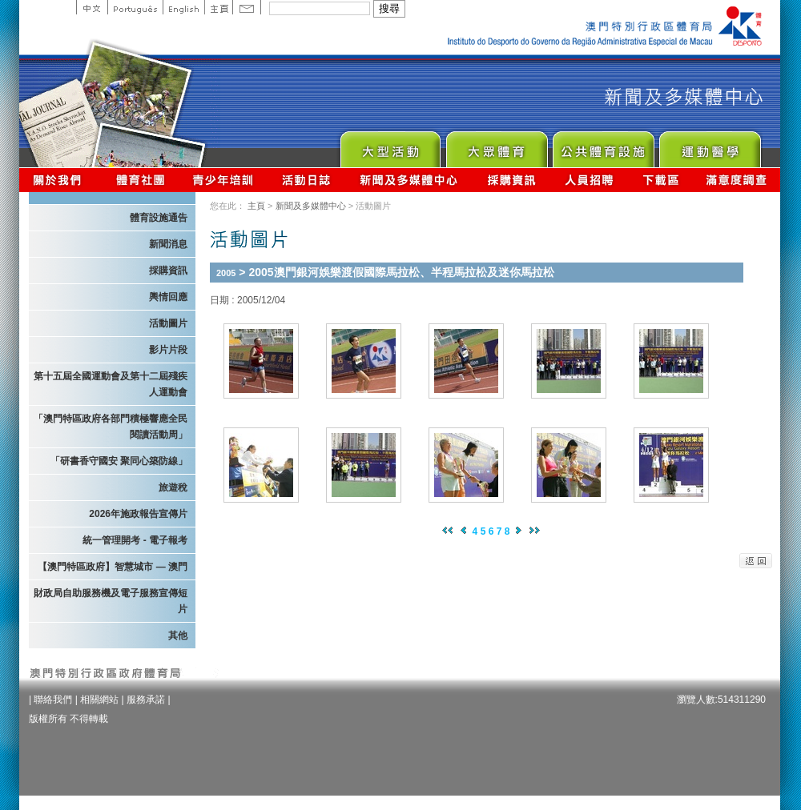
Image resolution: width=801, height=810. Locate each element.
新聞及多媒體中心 (409, 179)
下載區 (660, 179)
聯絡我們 (53, 699)
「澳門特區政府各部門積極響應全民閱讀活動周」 (110, 426)
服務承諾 (146, 699)
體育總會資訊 (140, 179)
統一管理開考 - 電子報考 (135, 540)
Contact (246, 7)
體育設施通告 (158, 217)
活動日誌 (307, 179)
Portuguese (135, 7)
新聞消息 (168, 244)
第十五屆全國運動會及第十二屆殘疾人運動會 (110, 384)
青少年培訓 (223, 179)
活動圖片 (168, 323)
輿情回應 (168, 297)
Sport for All (496, 145)
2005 (225, 273)
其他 (177, 635)
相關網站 (99, 699)
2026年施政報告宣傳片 (138, 513)
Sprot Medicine (709, 145)
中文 (91, 7)
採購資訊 (511, 179)
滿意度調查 (737, 179)
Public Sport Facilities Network (602, 145)
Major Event (389, 145)
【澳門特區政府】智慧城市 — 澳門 (112, 566)
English (183, 7)
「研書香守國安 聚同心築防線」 (118, 461)
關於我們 (60, 179)
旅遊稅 (173, 487)
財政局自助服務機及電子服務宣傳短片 (110, 601)
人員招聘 (589, 179)
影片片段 (168, 349)
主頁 (218, 7)
